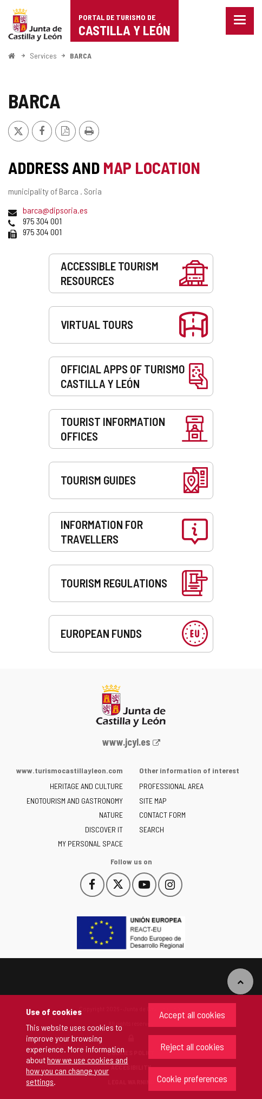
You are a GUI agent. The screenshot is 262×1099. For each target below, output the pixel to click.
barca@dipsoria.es (55, 210)
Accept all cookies (192, 1014)
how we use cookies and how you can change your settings (77, 1071)
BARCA (80, 55)
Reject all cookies (192, 1046)
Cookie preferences (192, 1078)
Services (43, 55)
